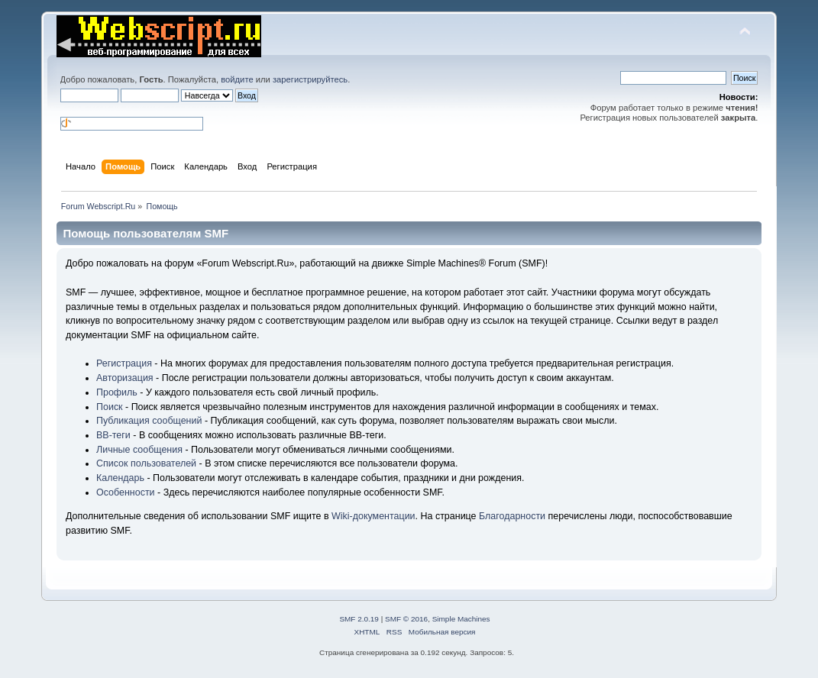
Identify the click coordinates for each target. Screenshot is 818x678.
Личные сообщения (139, 449)
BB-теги (113, 435)
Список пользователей (146, 463)
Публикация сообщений (149, 420)
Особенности (125, 492)
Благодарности (512, 516)
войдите (237, 79)
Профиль (116, 392)
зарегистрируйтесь (310, 79)
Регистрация (124, 363)
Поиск (109, 407)
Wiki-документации (373, 516)
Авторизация (125, 378)
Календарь (120, 478)
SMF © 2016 (406, 619)
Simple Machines (461, 619)
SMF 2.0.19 (359, 619)
